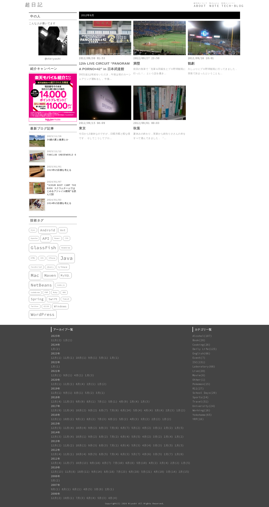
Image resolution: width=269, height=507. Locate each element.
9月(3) (92, 445)
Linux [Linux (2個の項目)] (63, 267)
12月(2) (56, 445)
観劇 (191, 63)
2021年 (55, 371)
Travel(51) (200, 401)
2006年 (55, 493)
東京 (82, 128)
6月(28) (134, 471)
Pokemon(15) (201, 384)
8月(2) (91, 419)
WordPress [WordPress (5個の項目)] (43, 314)
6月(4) (125, 436)
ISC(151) (199, 362)
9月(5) (92, 454)
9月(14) (96, 471)
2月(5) (168, 445)
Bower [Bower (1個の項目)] (57, 238)
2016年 (55, 414)
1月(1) (68, 340)
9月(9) (80, 401)
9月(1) (92, 357)
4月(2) (146, 427)
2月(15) (184, 471)
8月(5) (103, 454)
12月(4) (56, 401)
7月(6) (114, 410)
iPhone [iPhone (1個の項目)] (52, 258)
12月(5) (56, 427)
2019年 (55, 388)
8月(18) (109, 471)
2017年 (55, 406)
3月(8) (98, 489)
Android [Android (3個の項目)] (47, 230)
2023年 (55, 353)
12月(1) (56, 357)
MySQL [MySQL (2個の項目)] (65, 275)
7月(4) (114, 454)
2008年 (55, 476)
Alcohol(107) (202, 336)
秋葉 (136, 128)
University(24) (203, 406)
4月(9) (123, 401)
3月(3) (157, 445)
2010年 (55, 467)
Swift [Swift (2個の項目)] (53, 299)
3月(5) (157, 454)
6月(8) (130, 463)
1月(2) (55, 349)
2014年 (55, 432)
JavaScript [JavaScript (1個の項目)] (36, 267)
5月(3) (136, 445)
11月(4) (68, 410)
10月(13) (82, 463)
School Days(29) (204, 392)
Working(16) (201, 410)
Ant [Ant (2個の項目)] (63, 230)
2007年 (55, 485)
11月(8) (70, 471)
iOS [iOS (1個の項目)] (42, 258)
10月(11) (83, 471)
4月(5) (88, 489)
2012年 (55, 449)
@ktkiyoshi (53, 58)
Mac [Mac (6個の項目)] (35, 275)
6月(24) (126, 410)
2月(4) (134, 401)
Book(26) (199, 340)
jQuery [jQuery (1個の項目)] (50, 267)
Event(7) (199, 357)
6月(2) (113, 419)
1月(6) (179, 454)
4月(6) (146, 454)
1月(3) (89, 375)
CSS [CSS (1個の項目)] (66, 238)
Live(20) (199, 371)
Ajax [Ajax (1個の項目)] (33, 230)
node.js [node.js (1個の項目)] (61, 285)
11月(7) (68, 463)
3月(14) (171, 471)
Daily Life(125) (204, 349)
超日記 (34, 4)
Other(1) (199, 379)
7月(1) (102, 401)
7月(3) (102, 419)
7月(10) (118, 463)
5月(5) (136, 436)
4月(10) (159, 471)
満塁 (136, 63)
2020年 (55, 379)
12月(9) (56, 410)
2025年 (55, 336)
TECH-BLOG (232, 6)
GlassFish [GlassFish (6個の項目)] (43, 247)
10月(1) (81, 357)
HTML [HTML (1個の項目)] (33, 258)
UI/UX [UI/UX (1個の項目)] (46, 306)
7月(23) (121, 471)
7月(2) (114, 436)
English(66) (201, 353)
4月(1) (78, 375)
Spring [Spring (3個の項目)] (37, 299)
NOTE (214, 6)
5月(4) (137, 410)
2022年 (55, 362)
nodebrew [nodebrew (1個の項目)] (35, 292)
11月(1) (68, 357)
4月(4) (148, 410)
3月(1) (100, 392)
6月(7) (125, 427)
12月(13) (57, 471)
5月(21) (146, 471)
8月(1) (78, 392)
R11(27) (198, 388)
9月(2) (92, 410)
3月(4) (159, 410)
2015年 (55, 423)
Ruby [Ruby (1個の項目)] (55, 292)
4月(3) (134, 419)
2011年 (55, 458)
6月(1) (77, 489)
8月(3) (103, 427)
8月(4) (80, 384)
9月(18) (95, 463)
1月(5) (179, 427)
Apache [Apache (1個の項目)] (34, 238)
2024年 (55, 344)
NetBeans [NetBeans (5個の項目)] (41, 285)
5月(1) (103, 357)
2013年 (55, 441)
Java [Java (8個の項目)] (66, 258)
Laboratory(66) (203, 366)
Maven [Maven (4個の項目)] (50, 275)
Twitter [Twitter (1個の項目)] (35, 306)
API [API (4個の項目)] (45, 238)
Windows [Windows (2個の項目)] (60, 306)
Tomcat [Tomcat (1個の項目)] (66, 299)
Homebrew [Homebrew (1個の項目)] (65, 248)
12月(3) (56, 436)
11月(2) (56, 340)
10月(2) (81, 410)
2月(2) (156, 419)
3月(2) (145, 419)
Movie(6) (199, 375)
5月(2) (89, 392)
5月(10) (141, 463)
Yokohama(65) (202, 414)
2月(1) (91, 384)
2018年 (55, 397)
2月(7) (168, 454)
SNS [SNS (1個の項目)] (64, 292)
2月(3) (170, 410)
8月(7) (103, 410)
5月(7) (136, 454)
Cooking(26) (201, 344)
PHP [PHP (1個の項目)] (46, 292)
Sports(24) (200, 397)
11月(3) (68, 401)
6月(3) (125, 454)
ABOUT (200, 6)
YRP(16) (198, 419)
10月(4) (81, 427)
